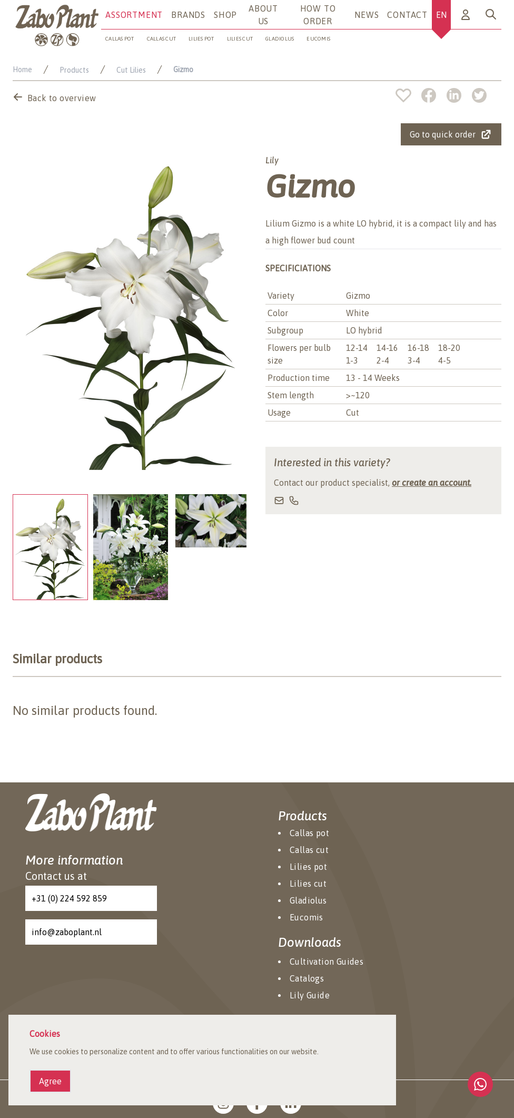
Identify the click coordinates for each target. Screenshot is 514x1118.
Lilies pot (201, 39)
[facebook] (434, 95)
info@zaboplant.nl (67, 932)
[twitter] (479, 95)
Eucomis (306, 917)
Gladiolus (279, 39)
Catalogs (307, 978)
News (366, 14)
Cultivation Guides (326, 961)
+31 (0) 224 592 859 (69, 898)
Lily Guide (310, 995)
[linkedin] (459, 95)
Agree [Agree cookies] (50, 1081)
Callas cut (161, 39)
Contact (407, 14)
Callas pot (119, 39)
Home (22, 69)
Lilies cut (240, 39)
